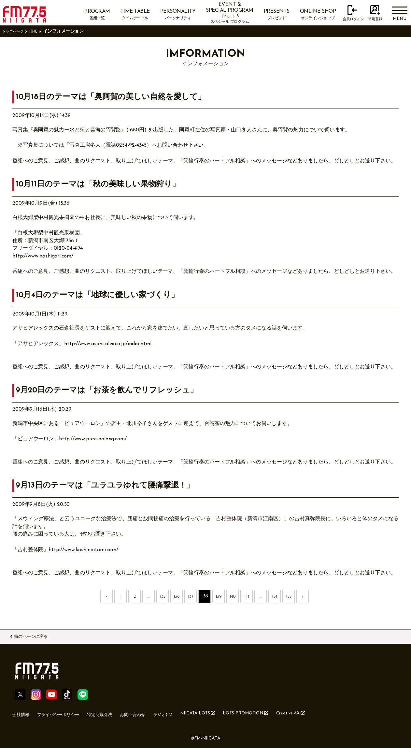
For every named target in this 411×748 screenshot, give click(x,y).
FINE (40, 31)
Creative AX (340, 713)
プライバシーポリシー (67, 713)
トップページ (16, 31)
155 (288, 596)
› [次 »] (303, 596)
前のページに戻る (38, 635)
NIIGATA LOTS (231, 713)
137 (190, 596)
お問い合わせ (155, 713)
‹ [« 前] (107, 596)
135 (162, 596)
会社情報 (22, 713)
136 (176, 596)
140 (232, 596)
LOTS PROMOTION (287, 713)
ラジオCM (190, 713)
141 (247, 596)
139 (218, 596)
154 (274, 596)
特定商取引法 (116, 713)
